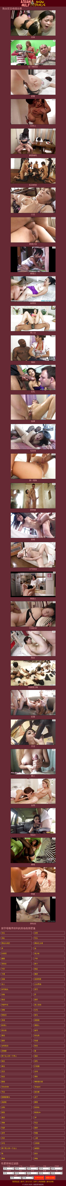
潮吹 (36, 1076)
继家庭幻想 (38, 1082)
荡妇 (36, 1056)
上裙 (36, 1138)
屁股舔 (37, 1020)
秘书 (36, 1030)
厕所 (36, 1128)
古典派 (37, 1143)
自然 (36, 933)
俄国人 (37, 1025)
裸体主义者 (38, 943)
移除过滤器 (50, 1178)
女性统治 (4, 1046)
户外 (36, 959)
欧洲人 (4, 1025)
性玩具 (37, 1035)
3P (35, 1117)
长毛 (3, 1143)
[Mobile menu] (2, 3)
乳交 (36, 1123)
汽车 (3, 969)
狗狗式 (4, 1015)
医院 (3, 1112)
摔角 (36, 1159)
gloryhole (5, 1087)
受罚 (36, 989)
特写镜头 (4, 989)
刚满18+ (37, 1112)
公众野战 (37, 984)
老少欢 (37, 953)
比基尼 (4, 953)
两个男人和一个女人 (9, 1148)
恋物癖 (4, 1051)
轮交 (3, 1076)
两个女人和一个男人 (9, 1056)
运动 (36, 1071)
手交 (3, 1092)
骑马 (36, 1015)
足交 (3, 1071)
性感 (36, 1041)
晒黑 (36, 1102)
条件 (22, 1182)
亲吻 (3, 1123)
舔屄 (36, 1000)
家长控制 (50, 1182)
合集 (3, 994)
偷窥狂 (37, 1148)
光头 (3, 933)
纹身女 (37, 1107)
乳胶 (3, 1128)
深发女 (4, 964)
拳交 (3, 1066)
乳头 (36, 938)
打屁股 (37, 1066)
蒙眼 (3, 959)
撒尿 (36, 974)
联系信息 (15, 1182)
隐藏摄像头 (5, 1097)
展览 (3, 1035)
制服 (36, 1133)
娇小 (36, 964)
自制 (3, 1107)
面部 (3, 1041)
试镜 (3, 979)
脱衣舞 (37, 1092)
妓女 (36, 1153)
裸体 (3, 1159)
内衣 (3, 1138)
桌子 (36, 1097)
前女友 (4, 1030)
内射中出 (4, 1005)
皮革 (3, 1133)
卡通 (3, 974)
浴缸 (3, 938)
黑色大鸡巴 (5, 943)
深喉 (3, 1010)
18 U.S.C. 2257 (31, 1182)
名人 (3, 984)
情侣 (3, 1000)
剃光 (36, 1046)
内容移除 (42, 1182)
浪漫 (3, 1020)
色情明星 (37, 979)
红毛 (36, 1010)
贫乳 (36, 1061)
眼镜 (3, 1082)
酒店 (3, 1117)
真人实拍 (37, 1005)
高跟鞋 (4, 1102)
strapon (37, 1087)
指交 (3, 1061)
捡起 (36, 969)
